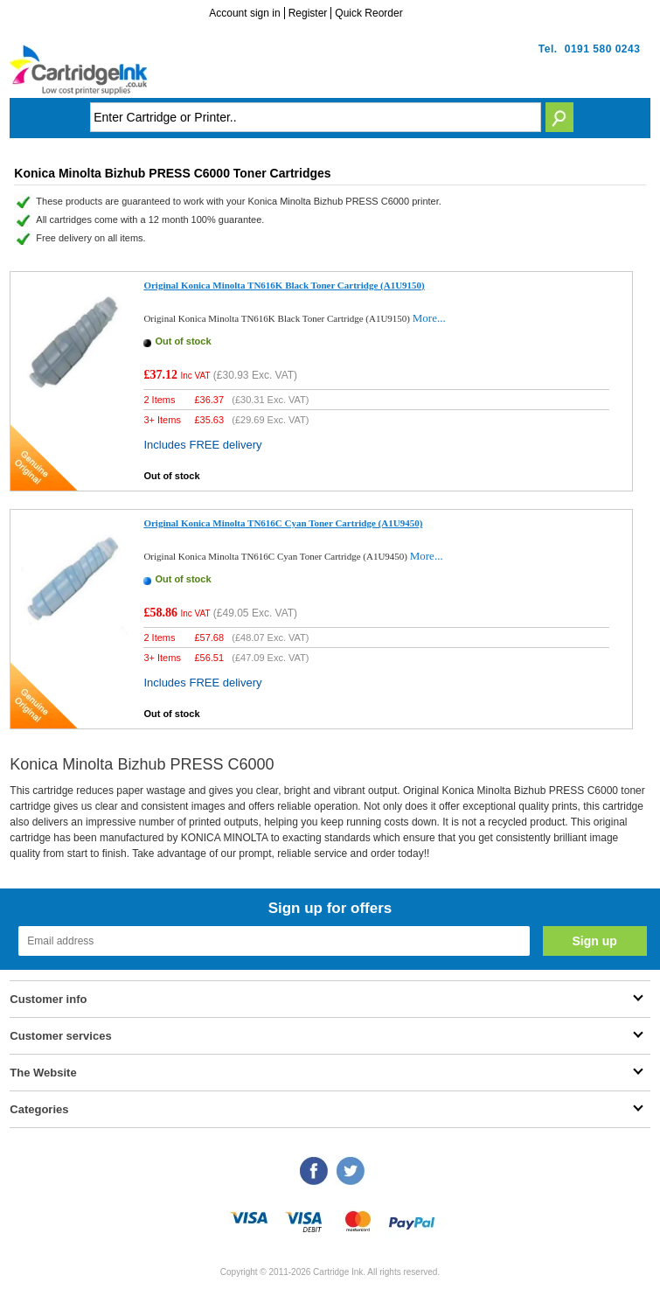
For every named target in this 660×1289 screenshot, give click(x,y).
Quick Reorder (368, 13)
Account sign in (244, 13)
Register (308, 13)
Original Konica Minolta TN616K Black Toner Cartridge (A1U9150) (283, 285)
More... (429, 317)
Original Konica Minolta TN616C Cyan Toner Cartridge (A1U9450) (282, 523)
